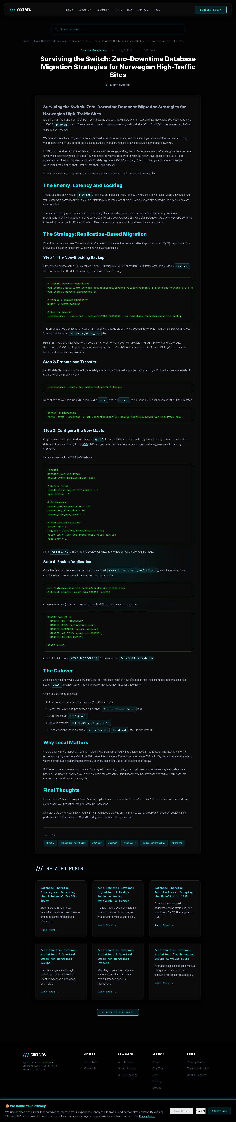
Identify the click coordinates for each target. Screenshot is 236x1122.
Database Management (54, 41)
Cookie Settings (196, 1075)
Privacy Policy (196, 1062)
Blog (130, 9)
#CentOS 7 (130, 842)
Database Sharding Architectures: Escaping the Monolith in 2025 (174, 892)
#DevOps (97, 842)
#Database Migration (73, 842)
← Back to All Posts (118, 1012)
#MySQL (50, 842)
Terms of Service (198, 1068)
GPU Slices (91, 1062)
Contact (157, 1087)
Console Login (211, 9)
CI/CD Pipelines (127, 1075)
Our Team (143, 9)
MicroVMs (90, 1068)
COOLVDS (21, 10)
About (156, 1062)
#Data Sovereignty (154, 842)
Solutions (102, 9)
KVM (85, 444)
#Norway (113, 842)
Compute (84, 9)
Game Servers (127, 1068)
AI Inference (126, 1062)
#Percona (177, 842)
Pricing (119, 9)
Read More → (50, 930)
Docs (158, 9)
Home (70, 9)
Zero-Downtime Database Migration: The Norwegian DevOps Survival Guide (174, 954)
